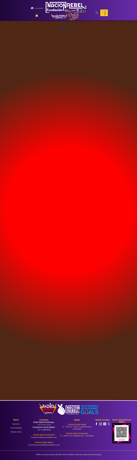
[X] (109, 424)
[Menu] (104, 12)
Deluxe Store (16, 432)
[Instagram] (100, 424)
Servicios (16, 424)
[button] (36, 15)
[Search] (96, 13)
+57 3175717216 (44, 425)
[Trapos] (105, 424)
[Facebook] (96, 424)
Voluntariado (16, 428)
